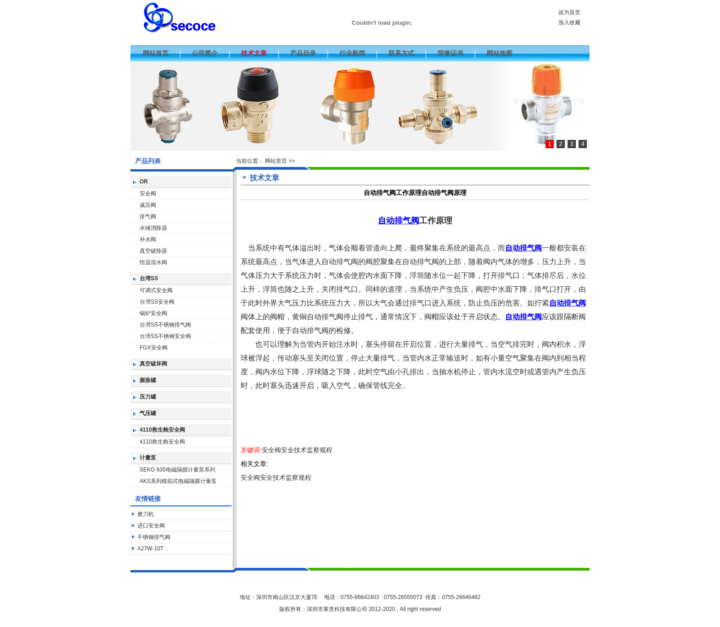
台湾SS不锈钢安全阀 (165, 336)
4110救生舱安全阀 (162, 430)
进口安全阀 (151, 525)
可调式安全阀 (156, 290)
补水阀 (148, 239)
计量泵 (148, 458)
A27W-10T (150, 548)
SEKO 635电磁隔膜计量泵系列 (177, 469)
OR (144, 181)
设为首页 (569, 12)
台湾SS (149, 278)
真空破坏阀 (153, 364)
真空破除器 (153, 251)
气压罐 (148, 413)
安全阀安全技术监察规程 (297, 450)
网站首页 (276, 161)
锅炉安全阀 (153, 313)
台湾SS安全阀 (157, 302)
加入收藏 (569, 22)
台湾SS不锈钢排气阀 (165, 325)
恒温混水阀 (153, 262)
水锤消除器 (153, 228)
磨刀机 (145, 514)
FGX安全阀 (154, 347)
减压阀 (148, 205)
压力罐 (148, 397)
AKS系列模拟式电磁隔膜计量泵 (178, 481)
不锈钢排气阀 (153, 537)
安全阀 (148, 193)
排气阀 (148, 216)
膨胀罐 (148, 380)
